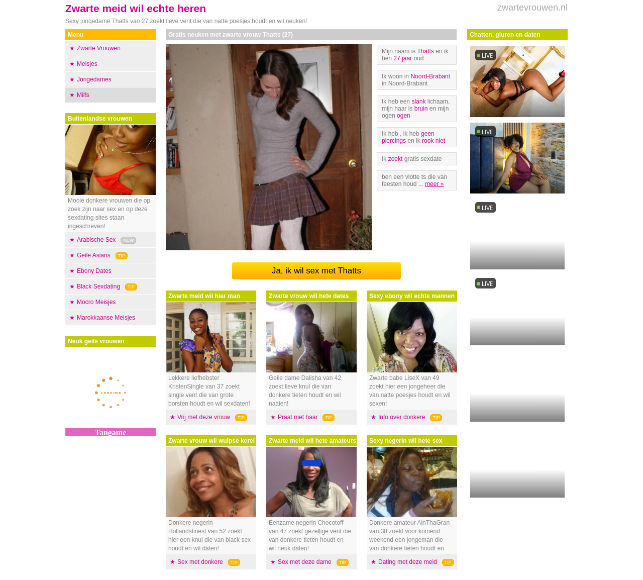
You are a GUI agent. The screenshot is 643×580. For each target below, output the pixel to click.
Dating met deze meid (407, 561)
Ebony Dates (94, 270)
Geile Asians (94, 255)
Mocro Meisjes (96, 302)
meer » (434, 183)
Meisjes (87, 63)
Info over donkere (401, 417)
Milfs (83, 95)
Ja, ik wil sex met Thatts (316, 270)
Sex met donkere (200, 561)
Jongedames (94, 79)
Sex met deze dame (305, 561)
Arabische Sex (96, 239)
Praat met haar (297, 417)
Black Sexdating (98, 286)
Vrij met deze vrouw (203, 417)
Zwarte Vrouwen (99, 48)
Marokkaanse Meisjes (106, 317)
